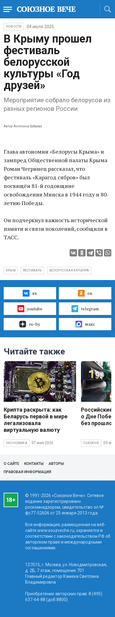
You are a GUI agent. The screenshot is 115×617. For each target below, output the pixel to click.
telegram (85, 308)
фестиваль (32, 270)
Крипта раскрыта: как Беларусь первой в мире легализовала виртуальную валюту (35, 419)
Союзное (91, 443)
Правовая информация (27, 472)
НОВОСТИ (13, 26)
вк (30, 293)
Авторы (56, 464)
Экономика (16, 443)
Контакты (34, 464)
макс (85, 324)
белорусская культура (69, 270)
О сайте (11, 464)
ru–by (29, 324)
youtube (29, 308)
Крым (11, 270)
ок (85, 293)
